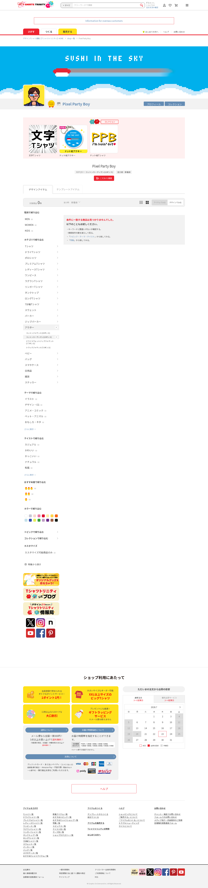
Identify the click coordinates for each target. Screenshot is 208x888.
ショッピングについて (128, 814)
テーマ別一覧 (58, 832)
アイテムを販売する (96, 823)
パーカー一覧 (28, 847)
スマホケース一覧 (30, 852)
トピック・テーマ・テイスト (82, 236)
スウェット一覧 (29, 844)
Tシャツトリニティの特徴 (98, 828)
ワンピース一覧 (29, 826)
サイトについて (125, 826)
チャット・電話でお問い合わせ (167, 814)
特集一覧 (56, 823)
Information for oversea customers (104, 20)
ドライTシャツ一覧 (31, 817)
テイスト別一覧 (59, 829)
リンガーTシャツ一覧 (32, 832)
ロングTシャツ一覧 (31, 838)
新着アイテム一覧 (60, 814)
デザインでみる (175, 202)
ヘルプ (166, 31)
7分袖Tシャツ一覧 (30, 841)
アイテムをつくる (95, 808)
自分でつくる (93, 817)
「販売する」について (128, 817)
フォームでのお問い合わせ (165, 817)
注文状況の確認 (152, 7)
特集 (72, 240)
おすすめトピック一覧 (62, 817)
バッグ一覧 (27, 850)
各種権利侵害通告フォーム (165, 823)
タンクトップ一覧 (30, 835)
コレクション (175, 104)
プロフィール (154, 104)
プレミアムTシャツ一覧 (33, 820)
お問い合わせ (179, 31)
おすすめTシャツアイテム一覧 (35, 856)
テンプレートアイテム (67, 189)
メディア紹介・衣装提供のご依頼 (168, 820)
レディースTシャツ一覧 (33, 823)
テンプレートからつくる (98, 814)
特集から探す (34, 564)
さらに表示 (29, 429)
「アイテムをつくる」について (132, 820)
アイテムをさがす (30, 808)
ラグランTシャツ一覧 (32, 829)
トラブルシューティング (129, 823)
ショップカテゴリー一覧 (63, 835)
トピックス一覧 (59, 826)
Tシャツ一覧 (28, 814)
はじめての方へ (94, 834)
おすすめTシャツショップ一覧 (65, 820)
